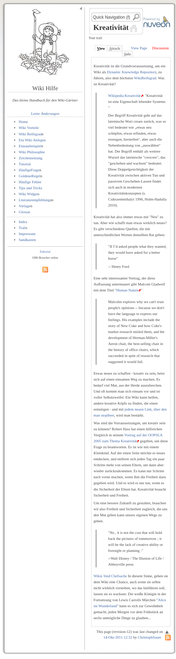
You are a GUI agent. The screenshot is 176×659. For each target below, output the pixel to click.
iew (101, 48)
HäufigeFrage (29, 170)
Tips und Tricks (30, 188)
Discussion (160, 48)
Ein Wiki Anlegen (32, 140)
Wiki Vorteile (29, 128)
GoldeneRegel (29, 176)
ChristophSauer (149, 637)
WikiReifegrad (145, 78)
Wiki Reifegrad (30, 134)
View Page (139, 48)
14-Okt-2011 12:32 (117, 637)
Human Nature (127, 290)
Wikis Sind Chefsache (110, 576)
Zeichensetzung (30, 158)
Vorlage (24, 206)
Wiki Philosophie (32, 152)
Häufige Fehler (30, 182)
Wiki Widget (28, 194)
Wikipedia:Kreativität (124, 96)
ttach (114, 48)
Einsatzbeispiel (30, 146)
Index (23, 222)
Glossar (24, 212)
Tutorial (25, 164)
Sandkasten (27, 240)
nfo (127, 54)
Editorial (45, 251)
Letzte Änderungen (45, 114)
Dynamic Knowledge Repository (132, 72)
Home (23, 122)
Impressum (27, 234)
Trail (22, 228)
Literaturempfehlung (34, 200)
